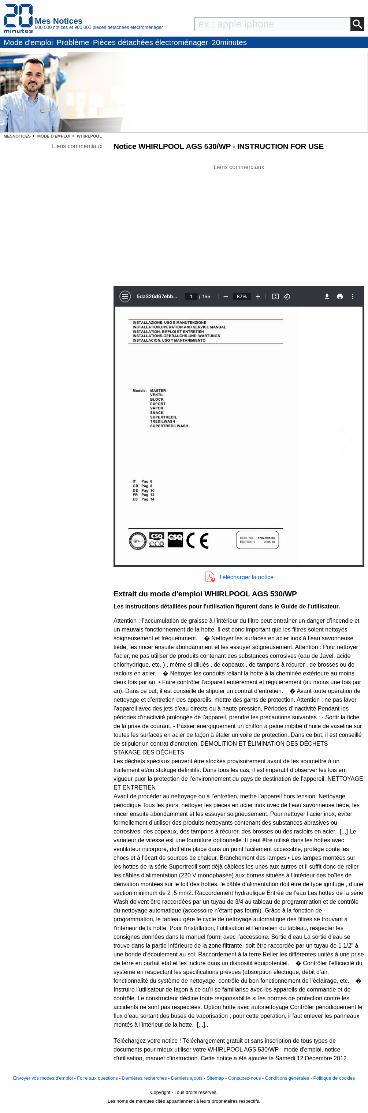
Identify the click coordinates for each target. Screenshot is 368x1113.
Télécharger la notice (246, 577)
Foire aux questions (97, 1078)
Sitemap (215, 1078)
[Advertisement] (239, 223)
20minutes (229, 42)
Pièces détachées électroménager (150, 42)
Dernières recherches (144, 1078)
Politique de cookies (334, 1078)
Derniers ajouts (186, 1078)
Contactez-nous (244, 1078)
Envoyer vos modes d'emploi (43, 1078)
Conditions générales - (289, 1078)
